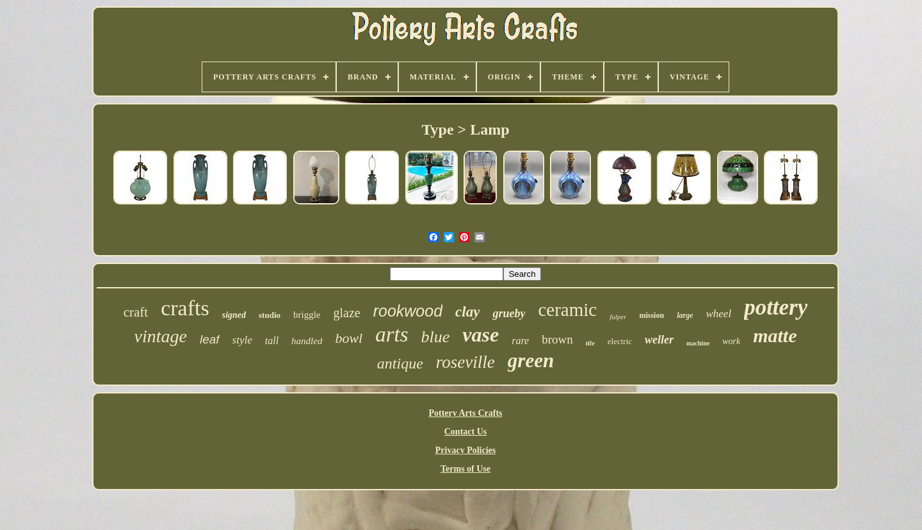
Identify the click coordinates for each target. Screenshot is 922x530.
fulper (618, 316)
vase (480, 334)
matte (775, 335)
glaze (347, 313)
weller (659, 339)
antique (400, 363)
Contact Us (465, 431)
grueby (508, 313)
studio (269, 315)
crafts (185, 308)
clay (467, 312)
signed (234, 315)
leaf (210, 339)
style (242, 340)
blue (435, 336)
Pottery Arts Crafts (465, 413)
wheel (718, 314)
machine (697, 343)
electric (620, 341)
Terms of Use (465, 469)
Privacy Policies (465, 450)
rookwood (407, 311)
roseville (465, 362)
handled (306, 341)
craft (136, 312)
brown (557, 339)
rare (520, 340)
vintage (160, 336)
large (685, 315)
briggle (307, 315)
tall (272, 340)
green (531, 360)
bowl (348, 338)
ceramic (567, 309)
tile (590, 343)
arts (391, 334)
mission (651, 315)
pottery (775, 307)
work (731, 341)
